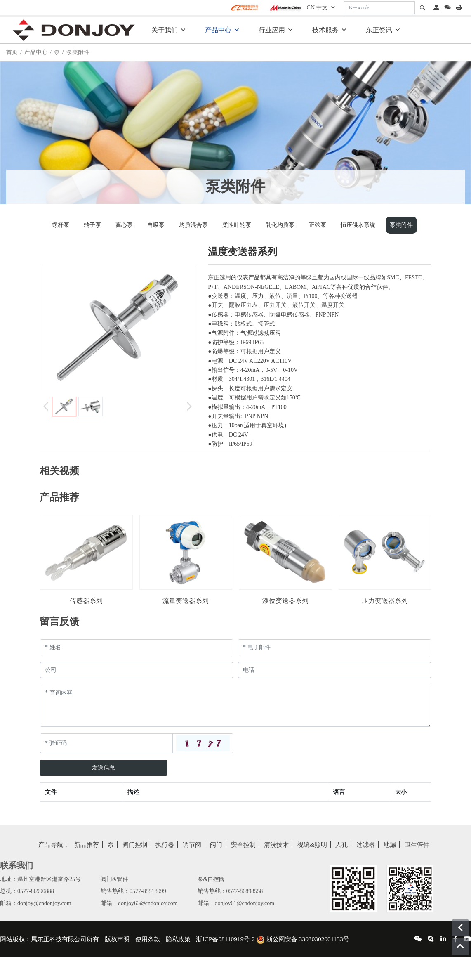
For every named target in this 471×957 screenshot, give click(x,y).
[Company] (136, 670)
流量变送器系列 (185, 600)
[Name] (136, 647)
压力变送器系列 (385, 600)
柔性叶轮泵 (236, 225)
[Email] (334, 647)
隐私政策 (178, 939)
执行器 (164, 844)
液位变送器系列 (285, 600)
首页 (12, 52)
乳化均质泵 (280, 225)
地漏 (390, 844)
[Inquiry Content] (235, 706)
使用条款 (147, 939)
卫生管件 (417, 844)
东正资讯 (379, 29)
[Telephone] (334, 670)
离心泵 (124, 225)
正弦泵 (317, 225)
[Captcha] (106, 743)
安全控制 (243, 844)
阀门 (216, 844)
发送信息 (103, 768)
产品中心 (218, 29)
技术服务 (325, 29)
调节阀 (192, 844)
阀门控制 (134, 844)
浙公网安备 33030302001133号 (303, 939)
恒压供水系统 (358, 225)
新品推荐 (86, 844)
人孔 (341, 844)
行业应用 (272, 29)
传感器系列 (86, 600)
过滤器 (365, 844)
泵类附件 (401, 225)
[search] (422, 7)
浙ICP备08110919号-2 (225, 939)
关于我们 (164, 29)
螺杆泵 (60, 225)
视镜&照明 (312, 844)
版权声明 (117, 939)
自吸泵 (156, 225)
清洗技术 (276, 844)
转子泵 (92, 225)
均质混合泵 (193, 225)
